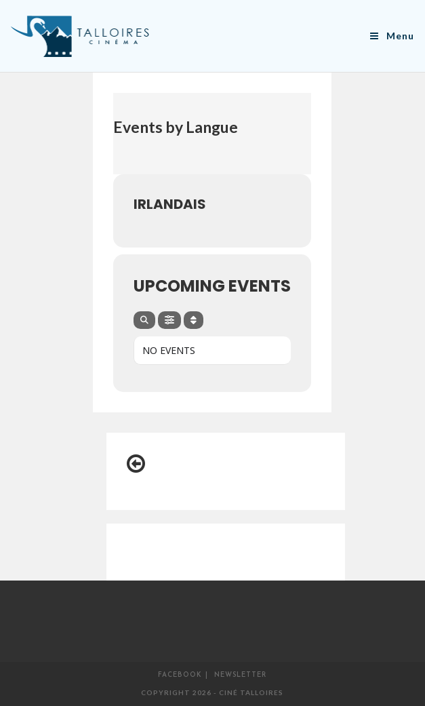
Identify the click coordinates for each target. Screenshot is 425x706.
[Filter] (169, 320)
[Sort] (193, 320)
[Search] (144, 320)
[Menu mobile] (392, 35)
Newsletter (240, 675)
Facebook (180, 675)
